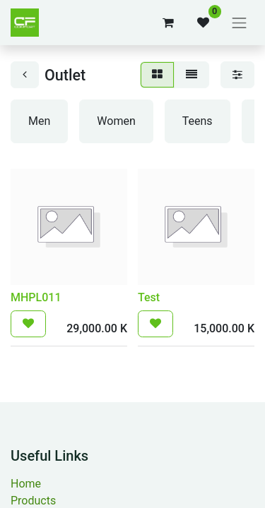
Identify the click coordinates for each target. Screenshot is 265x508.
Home (26, 483)
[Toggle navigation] (239, 22)
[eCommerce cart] (168, 22)
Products (33, 500)
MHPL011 (36, 297)
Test (149, 297)
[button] (28, 323)
